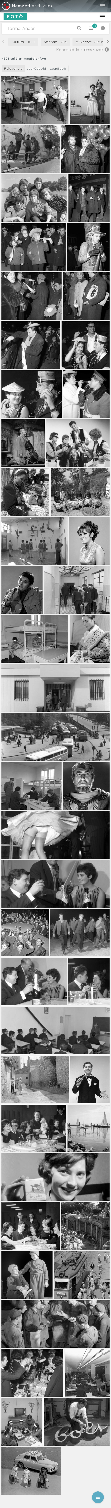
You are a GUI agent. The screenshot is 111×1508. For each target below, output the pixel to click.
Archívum (26, 5)
